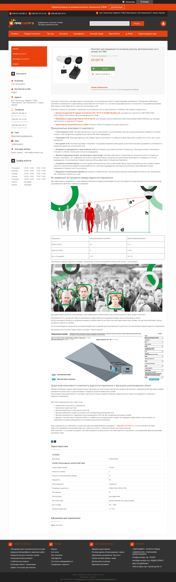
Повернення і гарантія (60, 564)
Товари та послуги (32, 34)
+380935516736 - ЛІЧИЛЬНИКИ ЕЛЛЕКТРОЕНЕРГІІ (144, 553)
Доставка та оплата (21, 59)
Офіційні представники (101, 549)
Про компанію (57, 555)
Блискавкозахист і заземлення (23, 564)
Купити (105, 69)
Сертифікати (78, 34)
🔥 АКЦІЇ (129, 34)
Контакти (64, 34)
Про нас (50, 34)
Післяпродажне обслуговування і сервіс (108, 552)
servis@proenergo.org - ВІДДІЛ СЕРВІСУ (148, 560)
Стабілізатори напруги (20, 561)
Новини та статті (19, 54)
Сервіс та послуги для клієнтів (23, 567)
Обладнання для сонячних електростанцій (28, 549)
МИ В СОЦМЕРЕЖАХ (140, 563)
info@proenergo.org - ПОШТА (143, 557)
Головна (14, 34)
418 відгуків (130, 2)
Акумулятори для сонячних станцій (25, 555)
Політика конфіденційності (62, 561)
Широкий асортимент (100, 564)
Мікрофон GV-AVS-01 (125, 426)
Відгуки (15, 49)
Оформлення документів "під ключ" (106, 555)
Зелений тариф (96, 34)
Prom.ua (101, 575)
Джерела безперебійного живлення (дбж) (28, 552)
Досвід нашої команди (101, 561)
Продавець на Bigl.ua (88, 577)
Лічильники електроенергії (21, 558)
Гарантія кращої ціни (147, 34)
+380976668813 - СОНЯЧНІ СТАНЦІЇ (146, 549)
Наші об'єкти (114, 34)
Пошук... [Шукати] (137, 24)
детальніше (117, 7)
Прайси (16, 64)
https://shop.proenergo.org (21, 136)
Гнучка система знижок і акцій (104, 558)
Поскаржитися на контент (84, 579)
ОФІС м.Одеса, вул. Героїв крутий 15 (146, 567)
